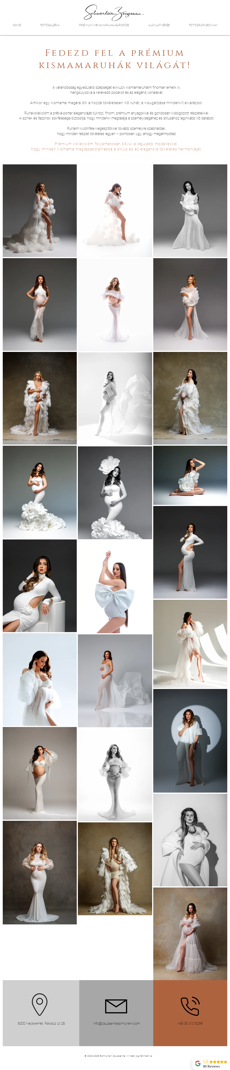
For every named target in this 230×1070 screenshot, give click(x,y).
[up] (216, 1041)
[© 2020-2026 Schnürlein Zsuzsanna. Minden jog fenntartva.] (119, 1055)
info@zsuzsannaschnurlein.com (116, 1023)
